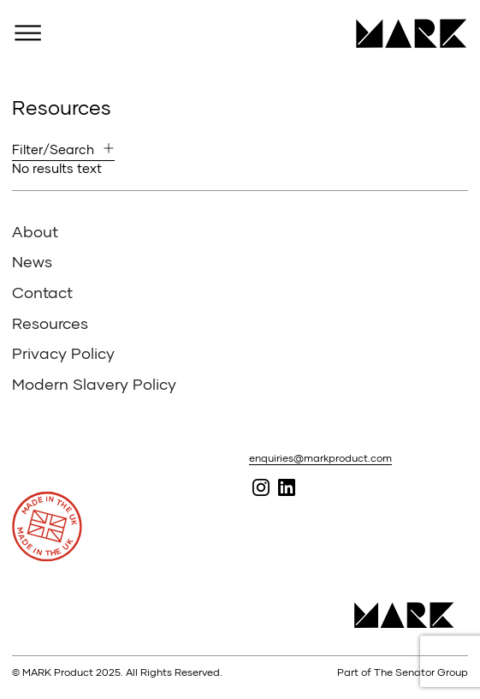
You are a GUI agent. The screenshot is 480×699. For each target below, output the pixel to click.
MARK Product (405, 33)
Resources (50, 323)
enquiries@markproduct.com (320, 457)
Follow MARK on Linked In (286, 487)
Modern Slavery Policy (94, 383)
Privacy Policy (63, 353)
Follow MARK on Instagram (260, 487)
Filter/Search (53, 149)
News (32, 261)
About (35, 231)
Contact (42, 292)
